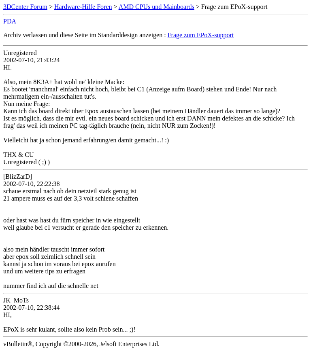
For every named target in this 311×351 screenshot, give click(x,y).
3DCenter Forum (25, 6)
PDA (9, 21)
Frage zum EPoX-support (201, 35)
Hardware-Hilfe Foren (83, 6)
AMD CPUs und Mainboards (156, 6)
